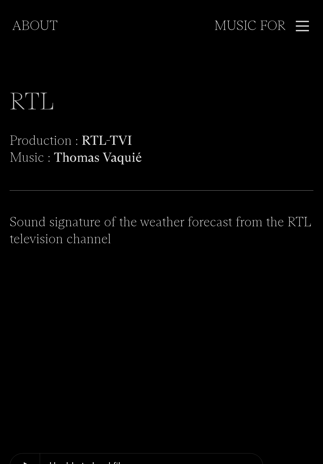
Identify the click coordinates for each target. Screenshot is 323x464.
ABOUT (35, 26)
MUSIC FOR (250, 26)
